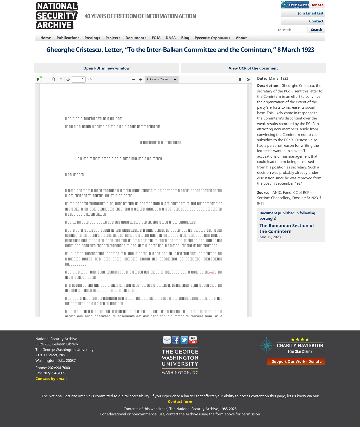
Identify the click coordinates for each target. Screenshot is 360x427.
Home (45, 37)
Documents (136, 37)
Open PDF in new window (106, 68)
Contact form (180, 401)
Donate (317, 4)
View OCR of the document (253, 68)
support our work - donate (297, 361)
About (241, 37)
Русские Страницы (212, 37)
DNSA (171, 37)
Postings (92, 37)
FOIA (156, 37)
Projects (113, 37)
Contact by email (51, 378)
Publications (68, 37)
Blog (185, 37)
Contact (316, 21)
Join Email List (311, 13)
